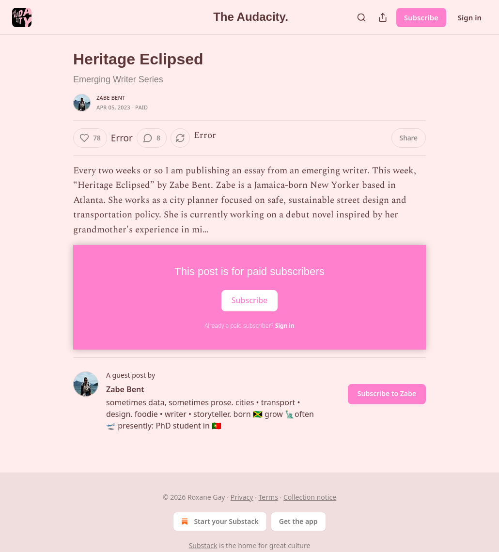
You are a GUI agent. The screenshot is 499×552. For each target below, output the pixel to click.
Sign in (470, 17)
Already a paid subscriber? (249, 326)
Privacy (242, 497)
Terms (268, 497)
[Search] (361, 17)
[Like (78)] (90, 138)
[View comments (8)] (152, 138)
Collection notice (309, 497)
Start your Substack (218, 521)
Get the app (298, 521)
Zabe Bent (110, 97)
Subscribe (421, 17)
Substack (203, 545)
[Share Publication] (382, 17)
